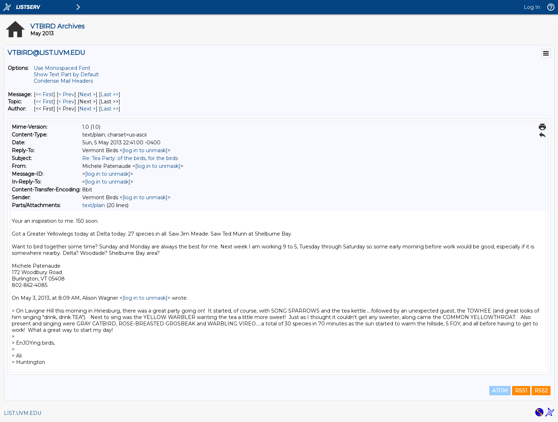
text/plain (93, 205)
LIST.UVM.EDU (22, 413)
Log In (532, 7)
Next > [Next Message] (87, 94)
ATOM (500, 390)
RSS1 (521, 390)
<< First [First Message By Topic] (44, 101)
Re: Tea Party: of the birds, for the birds (130, 158)
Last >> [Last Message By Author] (110, 109)
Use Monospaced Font (62, 68)
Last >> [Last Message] (110, 94)
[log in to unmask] (145, 150)
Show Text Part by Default (66, 74)
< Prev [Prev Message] (66, 94)
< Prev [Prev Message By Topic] (66, 101)
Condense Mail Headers (63, 81)
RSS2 (541, 390)
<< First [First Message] (44, 94)
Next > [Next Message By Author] (87, 109)
